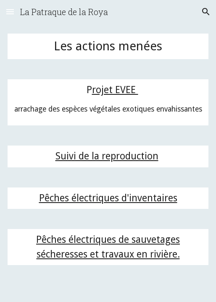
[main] (108, 46)
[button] (10, 11)
